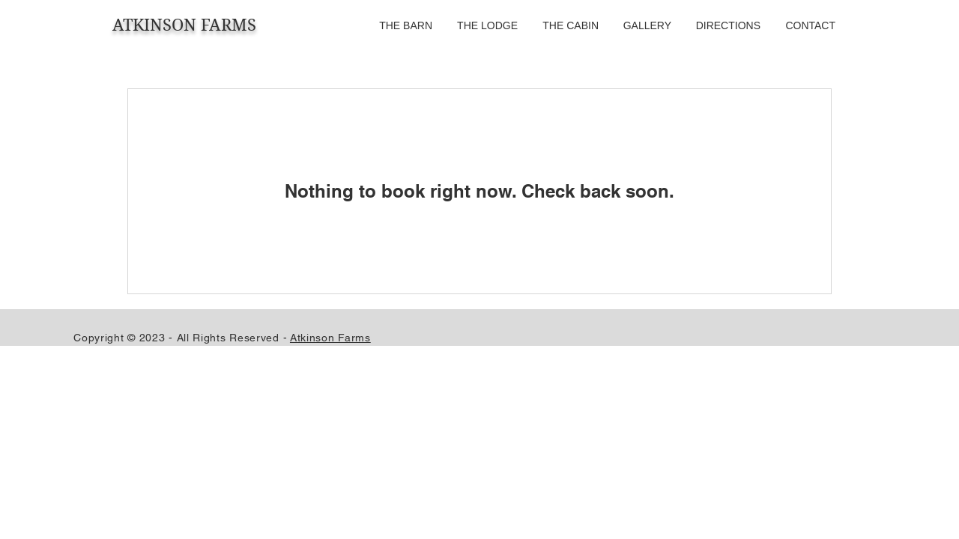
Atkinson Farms (330, 338)
